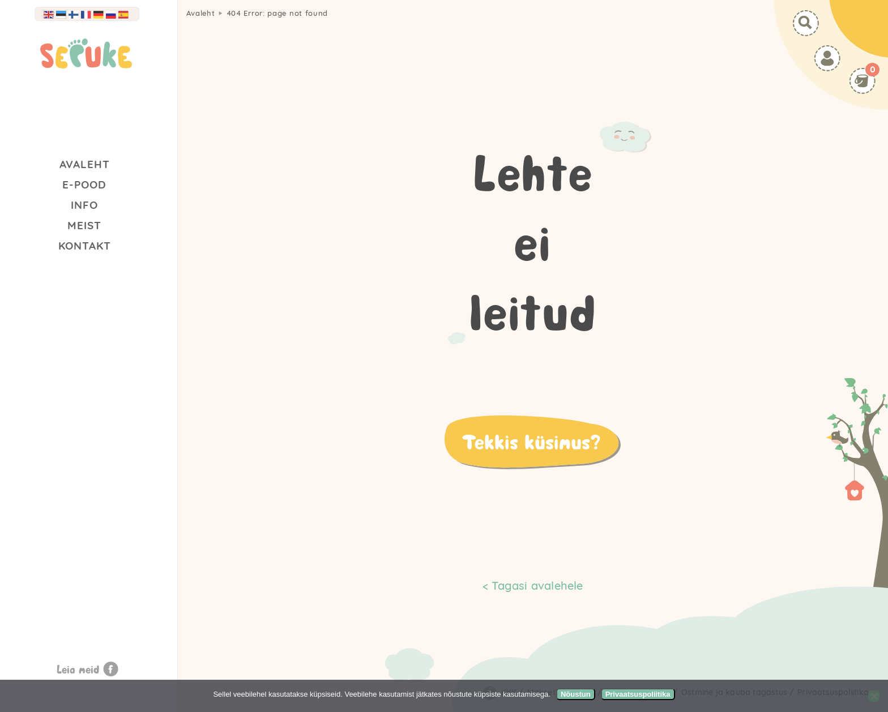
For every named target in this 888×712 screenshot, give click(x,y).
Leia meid (78, 669)
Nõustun (576, 694)
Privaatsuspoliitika (638, 694)
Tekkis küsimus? (531, 441)
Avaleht (84, 164)
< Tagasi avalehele (533, 585)
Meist (84, 225)
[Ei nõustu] (874, 696)
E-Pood (84, 184)
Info (84, 205)
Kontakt (84, 245)
